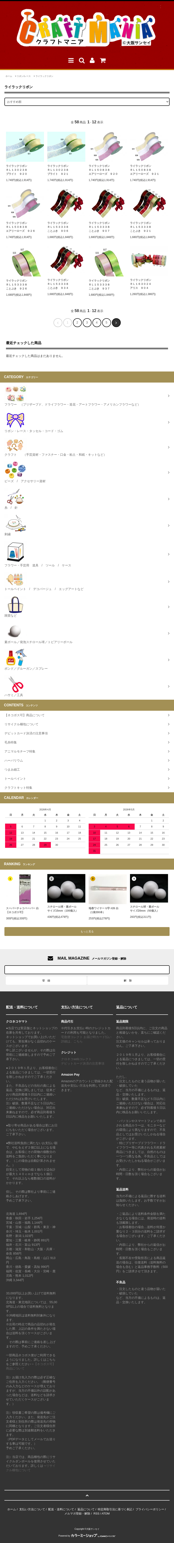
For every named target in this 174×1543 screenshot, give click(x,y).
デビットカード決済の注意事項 (82, 1063)
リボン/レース (24, 76)
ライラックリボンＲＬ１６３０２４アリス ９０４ (140, 284)
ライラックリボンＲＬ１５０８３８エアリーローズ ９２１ (144, 169)
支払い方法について (32, 1509)
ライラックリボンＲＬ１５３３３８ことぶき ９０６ (58, 226)
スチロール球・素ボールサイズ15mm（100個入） (62, 908)
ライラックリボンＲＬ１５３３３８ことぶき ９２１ (140, 226)
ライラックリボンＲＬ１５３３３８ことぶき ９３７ (99, 284)
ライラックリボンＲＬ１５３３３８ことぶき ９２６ (16, 284)
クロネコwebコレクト (76, 1059)
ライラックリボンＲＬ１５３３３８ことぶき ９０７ (99, 226)
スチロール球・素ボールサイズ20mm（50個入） (144, 908)
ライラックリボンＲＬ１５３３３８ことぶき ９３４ (58, 284)
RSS (96, 1513)
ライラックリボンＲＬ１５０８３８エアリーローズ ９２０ (103, 169)
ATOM (105, 1513)
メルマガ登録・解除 (77, 1513)
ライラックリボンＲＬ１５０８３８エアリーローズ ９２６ (20, 226)
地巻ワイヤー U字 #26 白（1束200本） (104, 910)
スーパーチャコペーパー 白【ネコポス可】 (22, 910)
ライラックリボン (44, 76)
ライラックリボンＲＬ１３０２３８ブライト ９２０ (16, 169)
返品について (86, 1509)
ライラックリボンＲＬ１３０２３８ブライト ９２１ (58, 169)
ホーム (9, 76)
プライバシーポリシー (150, 1509)
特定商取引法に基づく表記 (115, 1509)
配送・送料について (61, 1509)
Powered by (87, 1536)
